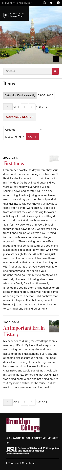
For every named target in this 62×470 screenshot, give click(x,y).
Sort (32, 136)
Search (55, 71)
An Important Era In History (24, 331)
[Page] (8, 106)
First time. (13, 163)
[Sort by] (22, 129)
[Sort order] (14, 136)
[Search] (27, 71)
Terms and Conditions (20, 463)
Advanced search (20, 117)
